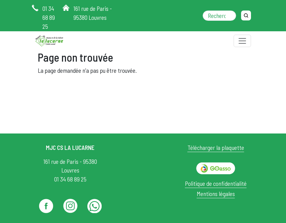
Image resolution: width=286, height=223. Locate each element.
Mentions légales (216, 193)
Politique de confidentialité (216, 183)
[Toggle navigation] (242, 41)
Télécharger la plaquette (215, 147)
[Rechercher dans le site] (219, 16)
